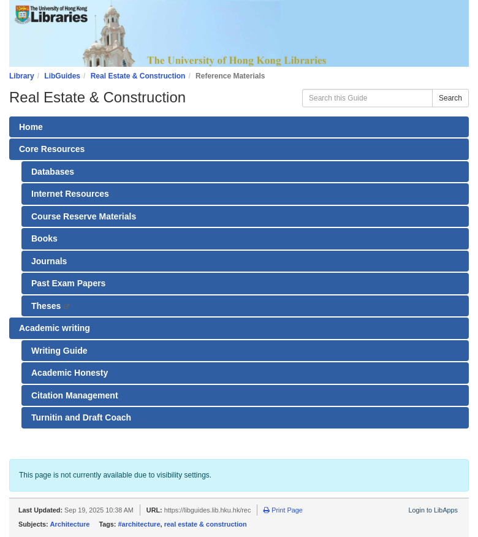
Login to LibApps (433, 510)
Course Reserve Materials (83, 216)
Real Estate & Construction (138, 76)
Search (450, 98)
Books (44, 238)
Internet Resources (70, 194)
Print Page (283, 510)
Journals (49, 261)
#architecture (139, 524)
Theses (58, 309)
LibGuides (62, 76)
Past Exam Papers (68, 283)
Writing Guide (59, 351)
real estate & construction (205, 524)
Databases (52, 172)
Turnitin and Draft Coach (81, 417)
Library (21, 76)
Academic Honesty (69, 373)
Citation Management (74, 395)
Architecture (70, 524)
